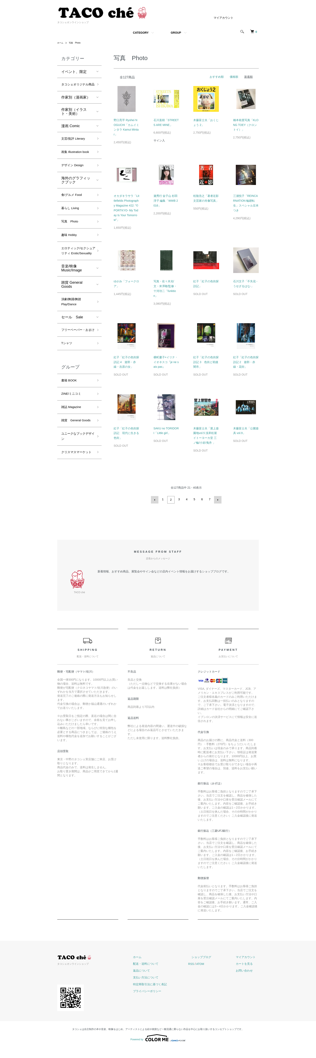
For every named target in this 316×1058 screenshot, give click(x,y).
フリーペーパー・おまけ (75, 365)
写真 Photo (77, 42)
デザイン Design (74, 182)
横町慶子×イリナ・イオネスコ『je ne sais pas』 (166, 362)
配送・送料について (162, 974)
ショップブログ (211, 967)
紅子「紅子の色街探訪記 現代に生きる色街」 (126, 433)
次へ (217, 499)
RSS (204, 974)
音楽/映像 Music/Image (71, 298)
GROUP (176, 32)
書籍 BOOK (70, 421)
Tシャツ (67, 383)
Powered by (157, 1048)
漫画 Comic (70, 133)
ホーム (60, 42)
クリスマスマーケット (75, 509)
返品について (157, 981)
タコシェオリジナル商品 (75, 88)
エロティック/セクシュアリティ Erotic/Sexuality (76, 276)
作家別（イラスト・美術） (74, 119)
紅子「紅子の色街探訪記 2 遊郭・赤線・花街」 (246, 362)
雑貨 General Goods (71, 314)
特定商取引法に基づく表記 (166, 994)
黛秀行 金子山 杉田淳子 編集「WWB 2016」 (166, 200)
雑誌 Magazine (73, 450)
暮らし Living (72, 227)
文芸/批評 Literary (75, 146)
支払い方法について (162, 987)
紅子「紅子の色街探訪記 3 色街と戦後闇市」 (206, 362)
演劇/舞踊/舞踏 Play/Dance (73, 332)
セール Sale (72, 349)
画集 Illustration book (73, 164)
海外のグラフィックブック (75, 197)
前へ (155, 499)
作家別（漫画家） (75, 105)
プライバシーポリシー (163, 1001)
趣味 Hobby (70, 255)
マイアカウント (223, 17)
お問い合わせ (247, 981)
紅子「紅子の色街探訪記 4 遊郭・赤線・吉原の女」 (126, 362)
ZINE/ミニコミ (73, 435)
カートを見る (247, 974)
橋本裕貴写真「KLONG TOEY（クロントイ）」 (246, 124)
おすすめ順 (217, 76)
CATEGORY (141, 32)
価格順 (234, 76)
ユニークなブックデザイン (75, 488)
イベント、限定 (74, 72)
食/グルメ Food (73, 212)
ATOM (213, 974)
